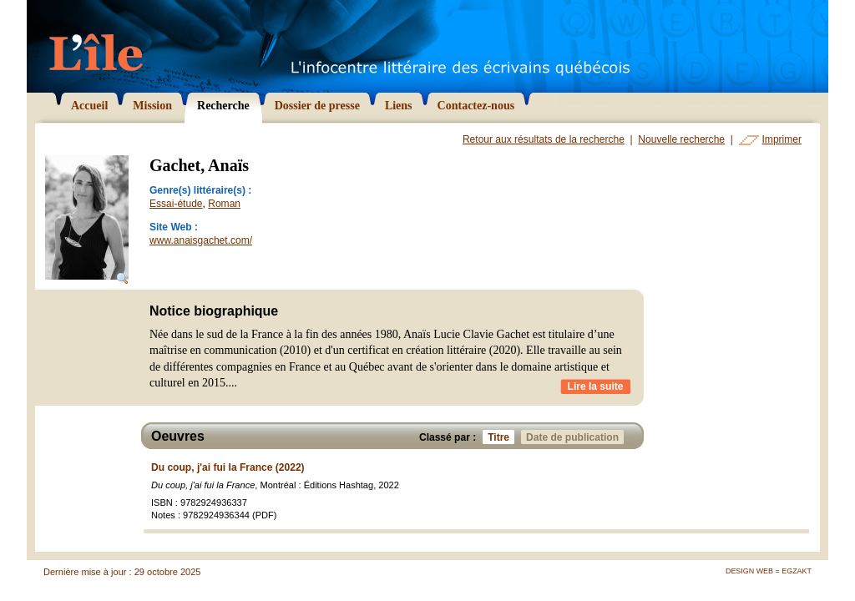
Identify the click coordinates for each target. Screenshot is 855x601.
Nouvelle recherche (681, 139)
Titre (501, 437)
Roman (224, 204)
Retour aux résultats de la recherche (544, 139)
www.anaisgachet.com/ (200, 240)
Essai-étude (176, 204)
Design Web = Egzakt (769, 571)
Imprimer (782, 139)
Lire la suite (596, 386)
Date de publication (575, 437)
